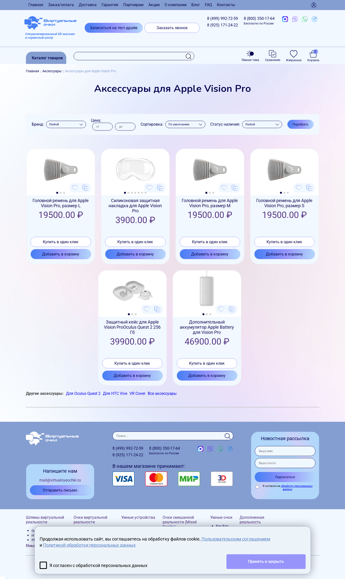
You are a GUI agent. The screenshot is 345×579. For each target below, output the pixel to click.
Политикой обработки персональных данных (89, 545)
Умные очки (221, 517)
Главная (35, 4)
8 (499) (222, 18)
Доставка (88, 4)
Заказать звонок (172, 27)
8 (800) (259, 20)
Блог (195, 4)
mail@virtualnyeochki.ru (60, 480)
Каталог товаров (47, 58)
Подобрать (300, 124)
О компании (176, 4)
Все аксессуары (162, 393)
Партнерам (133, 4)
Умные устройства (138, 517)
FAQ (208, 4)
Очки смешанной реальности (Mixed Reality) (180, 522)
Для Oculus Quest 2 (83, 393)
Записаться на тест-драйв (113, 27)
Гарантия (109, 4)
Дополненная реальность (252, 519)
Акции (154, 4)
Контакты (226, 4)
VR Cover (137, 393)
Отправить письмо (60, 490)
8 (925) (222, 25)
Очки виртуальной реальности (90, 519)
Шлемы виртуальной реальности (45, 519)
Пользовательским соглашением (235, 539)
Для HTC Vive (115, 393)
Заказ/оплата (61, 4)
